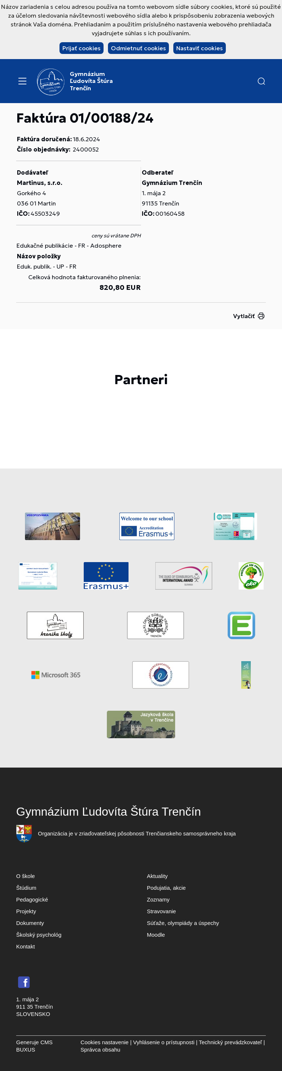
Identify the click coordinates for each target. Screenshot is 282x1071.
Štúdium (26, 888)
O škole (25, 876)
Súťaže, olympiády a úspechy (183, 923)
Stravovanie (161, 911)
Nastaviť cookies (199, 48)
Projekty (26, 911)
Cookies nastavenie (104, 1042)
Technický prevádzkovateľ (230, 1042)
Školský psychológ (38, 935)
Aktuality (157, 876)
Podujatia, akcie (166, 888)
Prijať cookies (81, 48)
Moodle (156, 935)
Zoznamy (158, 899)
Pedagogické (32, 899)
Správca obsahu (100, 1049)
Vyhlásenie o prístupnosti (163, 1042)
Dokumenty (30, 923)
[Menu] (22, 81)
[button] (261, 81)
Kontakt (25, 946)
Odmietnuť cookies (138, 48)
